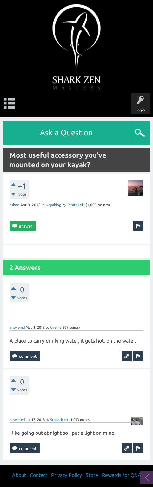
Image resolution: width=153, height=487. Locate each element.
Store (92, 475)
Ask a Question (66, 132)
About (19, 475)
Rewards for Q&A (121, 475)
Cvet (53, 327)
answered (17, 327)
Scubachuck (59, 419)
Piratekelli (76, 205)
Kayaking (53, 205)
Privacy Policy (66, 475)
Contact (38, 475)
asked (14, 205)
